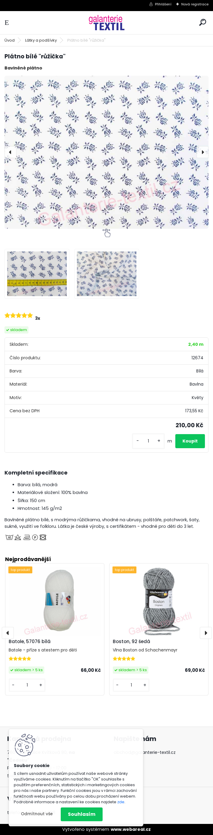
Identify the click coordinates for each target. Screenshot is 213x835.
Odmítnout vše (37, 814)
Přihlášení (163, 4)
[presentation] (10, 152)
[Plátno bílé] (36, 274)
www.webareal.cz (131, 829)
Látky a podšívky (41, 40)
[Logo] (106, 22)
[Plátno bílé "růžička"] (106, 152)
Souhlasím (81, 814)
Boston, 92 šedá (131, 641)
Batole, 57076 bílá (30, 641)
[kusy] (148, 441)
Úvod (9, 40)
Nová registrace (195, 4)
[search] (203, 22)
